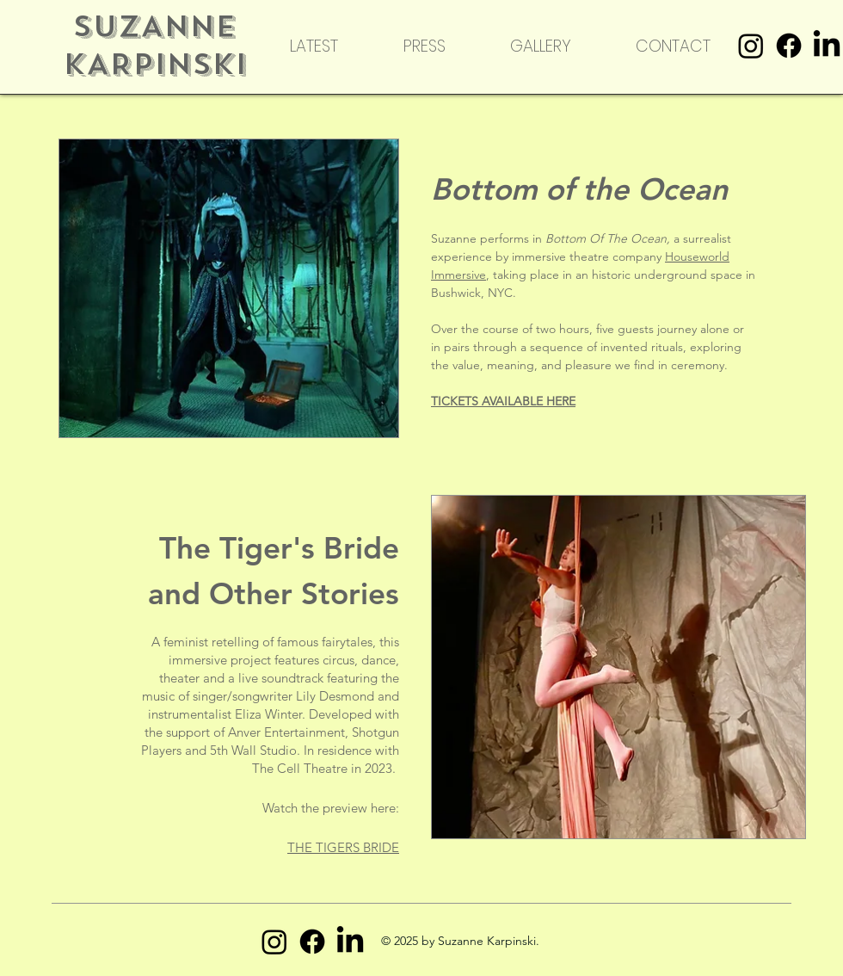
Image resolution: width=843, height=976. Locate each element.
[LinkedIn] (826, 45)
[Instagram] (751, 45)
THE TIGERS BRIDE (343, 847)
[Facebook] (788, 45)
